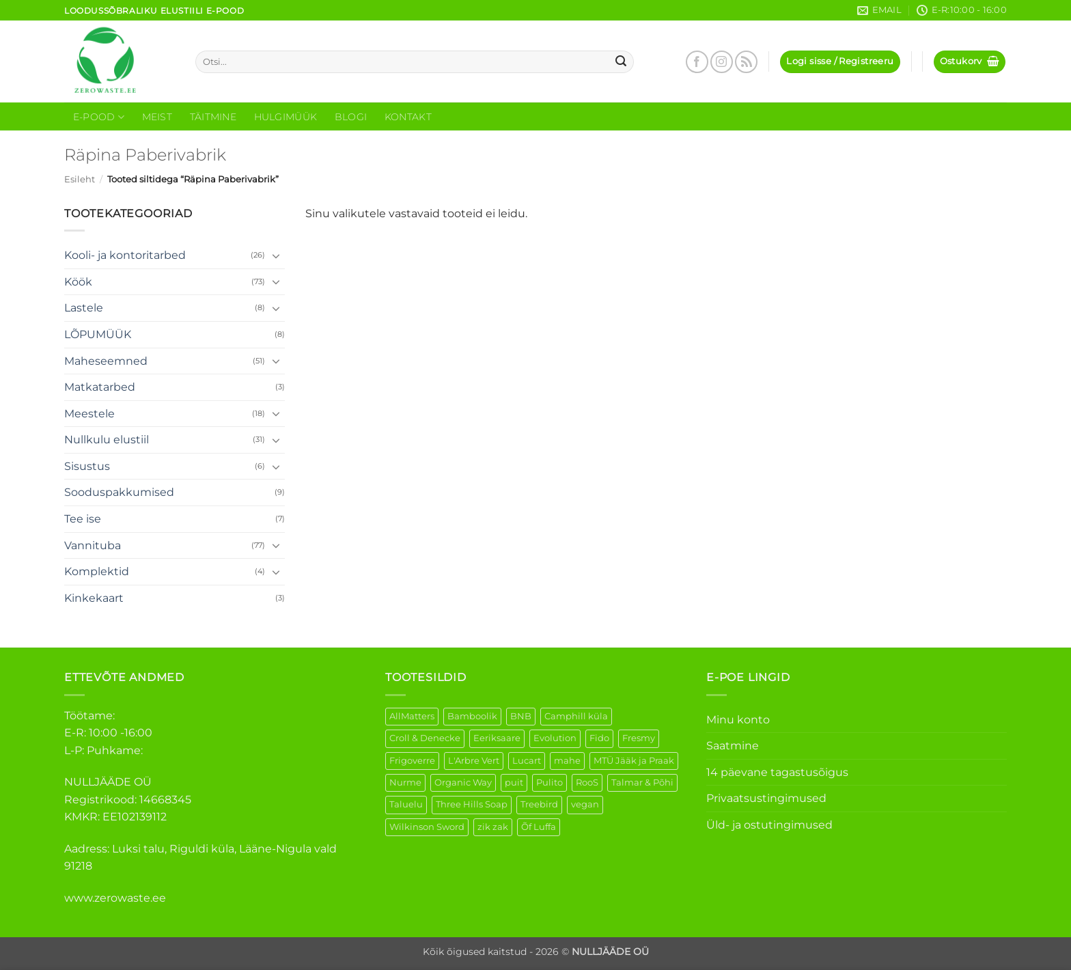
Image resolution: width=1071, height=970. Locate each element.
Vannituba (92, 545)
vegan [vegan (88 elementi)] (585, 804)
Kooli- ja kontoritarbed (125, 255)
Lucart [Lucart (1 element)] (526, 761)
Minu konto (738, 719)
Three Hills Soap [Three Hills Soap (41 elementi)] (471, 804)
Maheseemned (106, 361)
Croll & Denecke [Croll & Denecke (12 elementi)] (424, 738)
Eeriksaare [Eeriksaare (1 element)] (496, 738)
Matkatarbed (99, 386)
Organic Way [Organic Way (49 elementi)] (463, 782)
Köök (78, 281)
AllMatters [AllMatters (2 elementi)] (411, 716)
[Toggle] (276, 255)
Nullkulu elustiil (106, 439)
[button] (840, 62)
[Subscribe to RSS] (746, 62)
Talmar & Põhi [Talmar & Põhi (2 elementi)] (642, 782)
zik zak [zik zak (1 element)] (492, 827)
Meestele (89, 413)
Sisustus (87, 466)
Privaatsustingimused (766, 798)
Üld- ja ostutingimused (769, 824)
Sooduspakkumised (119, 492)
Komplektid (96, 571)
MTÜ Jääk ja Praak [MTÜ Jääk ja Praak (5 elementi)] (634, 761)
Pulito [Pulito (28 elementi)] (549, 782)
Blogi (351, 117)
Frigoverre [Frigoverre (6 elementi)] (412, 761)
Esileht (79, 179)
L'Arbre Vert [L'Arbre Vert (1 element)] (473, 761)
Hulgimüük (286, 117)
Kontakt (408, 117)
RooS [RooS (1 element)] (587, 782)
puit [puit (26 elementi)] (514, 782)
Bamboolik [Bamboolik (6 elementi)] (472, 716)
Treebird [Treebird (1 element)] (539, 804)
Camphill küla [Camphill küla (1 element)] (576, 716)
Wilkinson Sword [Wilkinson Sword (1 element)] (426, 827)
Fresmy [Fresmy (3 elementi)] (638, 738)
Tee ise (82, 518)
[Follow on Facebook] (697, 62)
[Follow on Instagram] (721, 62)
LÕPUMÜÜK (97, 334)
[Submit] (621, 62)
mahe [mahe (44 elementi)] (567, 761)
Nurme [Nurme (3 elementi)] (405, 782)
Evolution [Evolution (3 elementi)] (554, 738)
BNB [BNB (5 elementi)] (520, 716)
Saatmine (732, 745)
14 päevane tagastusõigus (777, 772)
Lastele (83, 307)
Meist (157, 117)
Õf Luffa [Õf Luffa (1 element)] (538, 827)
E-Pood (98, 117)
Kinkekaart (94, 598)
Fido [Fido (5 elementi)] (599, 738)
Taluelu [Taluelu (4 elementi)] (406, 804)
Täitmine (213, 117)
